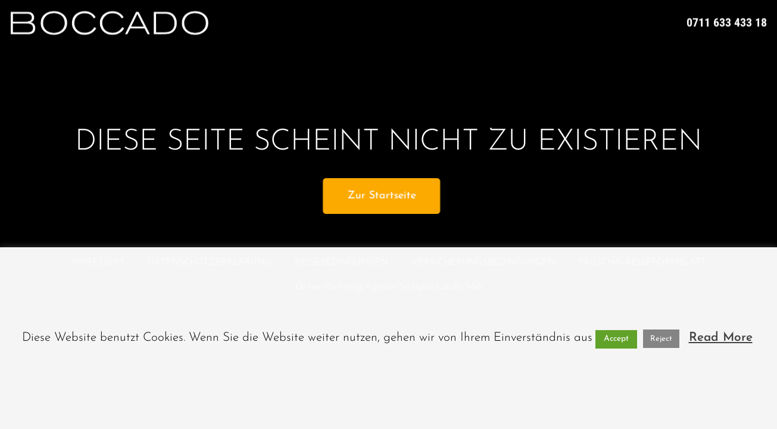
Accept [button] (616, 338)
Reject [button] (661, 339)
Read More (721, 337)
